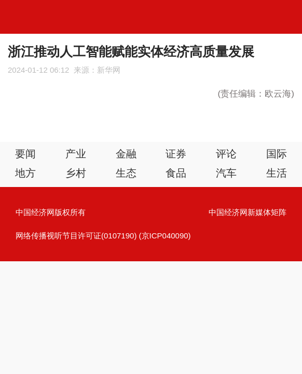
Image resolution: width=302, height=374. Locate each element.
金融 (126, 153)
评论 (226, 153)
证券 (176, 153)
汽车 (226, 173)
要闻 (25, 153)
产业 (75, 153)
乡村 (75, 173)
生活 (276, 173)
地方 (25, 173)
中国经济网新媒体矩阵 (247, 212)
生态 (126, 173)
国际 (276, 153)
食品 (176, 173)
